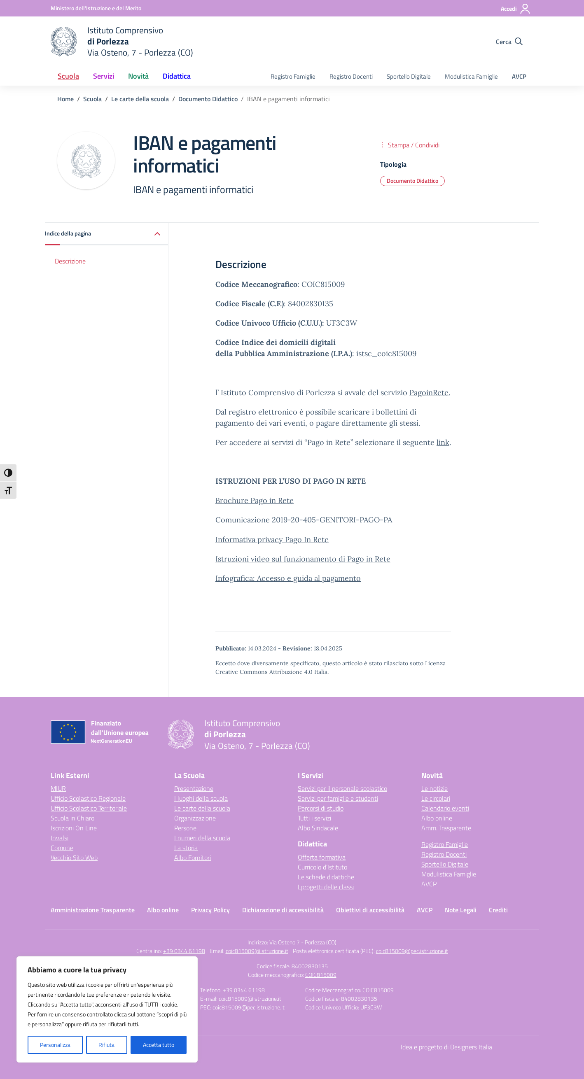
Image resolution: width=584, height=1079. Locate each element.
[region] (107, 1009)
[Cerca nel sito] (509, 41)
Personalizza (55, 1044)
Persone (185, 828)
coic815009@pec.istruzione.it (412, 950)
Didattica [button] (177, 76)
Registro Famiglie (293, 76)
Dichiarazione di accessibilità (283, 910)
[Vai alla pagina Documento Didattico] (208, 99)
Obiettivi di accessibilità (370, 910)
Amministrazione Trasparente (93, 910)
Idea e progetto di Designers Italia (446, 1047)
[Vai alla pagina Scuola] (92, 99)
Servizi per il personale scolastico (342, 788)
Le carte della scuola (202, 808)
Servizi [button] (103, 76)
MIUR (58, 788)
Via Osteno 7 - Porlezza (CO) (302, 942)
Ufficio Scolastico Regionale (88, 798)
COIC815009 (320, 974)
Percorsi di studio (320, 808)
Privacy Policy (210, 910)
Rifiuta (106, 1044)
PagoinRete (429, 392)
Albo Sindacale (318, 828)
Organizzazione (195, 818)
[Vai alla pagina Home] (65, 99)
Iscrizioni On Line (74, 828)
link (443, 442)
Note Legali (461, 910)
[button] (106, 234)
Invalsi (59, 838)
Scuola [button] (68, 76)
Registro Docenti (351, 76)
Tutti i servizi (314, 818)
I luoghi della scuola (201, 798)
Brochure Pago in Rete (254, 500)
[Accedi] (515, 8)
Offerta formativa (322, 857)
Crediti (498, 910)
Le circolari (435, 798)
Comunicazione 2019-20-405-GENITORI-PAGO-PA (303, 519)
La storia (186, 848)
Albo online (436, 818)
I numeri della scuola (202, 838)
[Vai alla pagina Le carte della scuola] (140, 99)
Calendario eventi (445, 808)
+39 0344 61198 (184, 950)
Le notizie (434, 788)
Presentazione (193, 788)
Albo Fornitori (192, 857)
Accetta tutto (158, 1044)
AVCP (519, 76)
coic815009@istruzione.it (257, 950)
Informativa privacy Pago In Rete (272, 539)
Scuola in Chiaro (72, 818)
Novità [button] (138, 76)
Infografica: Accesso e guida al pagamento (288, 578)
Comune (62, 848)
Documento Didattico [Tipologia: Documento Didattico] (412, 180)
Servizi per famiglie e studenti (338, 798)
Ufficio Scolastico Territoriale (89, 808)
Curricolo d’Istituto (322, 867)
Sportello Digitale (409, 76)
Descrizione (70, 261)
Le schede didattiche (326, 877)
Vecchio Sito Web (74, 857)
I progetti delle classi (326, 887)
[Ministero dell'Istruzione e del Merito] (96, 8)
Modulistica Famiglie (471, 76)
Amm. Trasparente (446, 828)
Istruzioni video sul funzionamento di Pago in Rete (302, 559)
